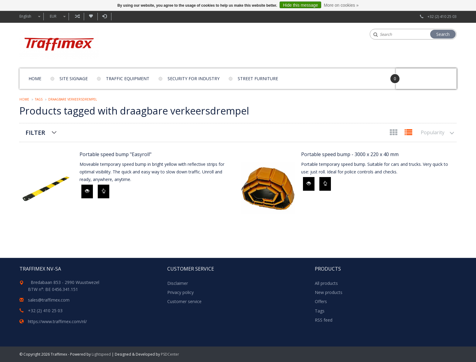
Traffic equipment (127, 78)
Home (35, 78)
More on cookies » (341, 5)
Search (443, 34)
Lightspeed (101, 354)
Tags (38, 99)
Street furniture (258, 78)
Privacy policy (180, 292)
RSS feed (323, 320)
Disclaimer (177, 283)
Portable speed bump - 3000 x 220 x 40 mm (350, 154)
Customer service (184, 301)
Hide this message (300, 5)
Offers (321, 301)
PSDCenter (170, 354)
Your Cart (413, 76)
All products (326, 283)
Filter (35, 132)
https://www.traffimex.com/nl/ (57, 321)
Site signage (73, 78)
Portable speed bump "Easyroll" (115, 154)
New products (328, 292)
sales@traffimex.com (49, 300)
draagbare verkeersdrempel (72, 99)
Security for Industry (193, 78)
